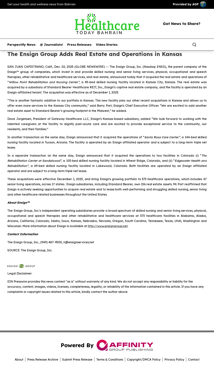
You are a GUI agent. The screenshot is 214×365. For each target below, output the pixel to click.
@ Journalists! (51, 44)
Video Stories (107, 44)
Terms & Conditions (109, 359)
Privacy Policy (174, 359)
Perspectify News (21, 44)
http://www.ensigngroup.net (108, 226)
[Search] (194, 44)
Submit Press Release (77, 359)
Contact (193, 359)
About (19, 359)
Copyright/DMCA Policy (144, 359)
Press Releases (79, 44)
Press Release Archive (42, 359)
